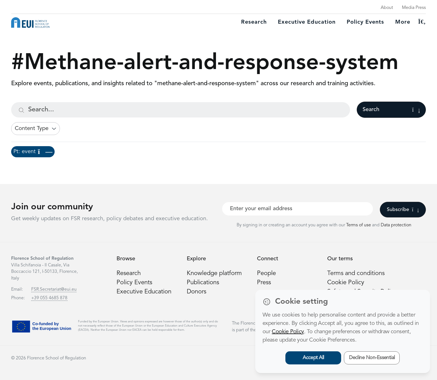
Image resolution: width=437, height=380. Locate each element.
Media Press (414, 8)
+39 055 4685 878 (49, 298)
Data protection (396, 225)
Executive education (307, 22)
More (402, 22)
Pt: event (32, 152)
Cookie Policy (345, 283)
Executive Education (143, 292)
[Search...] (180, 109)
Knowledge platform (214, 273)
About (387, 8)
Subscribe (403, 209)
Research (254, 22)
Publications (203, 283)
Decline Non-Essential (372, 357)
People (266, 273)
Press (264, 283)
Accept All (313, 357)
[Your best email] (297, 209)
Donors (196, 292)
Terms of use (359, 225)
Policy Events (365, 22)
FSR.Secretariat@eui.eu (54, 289)
